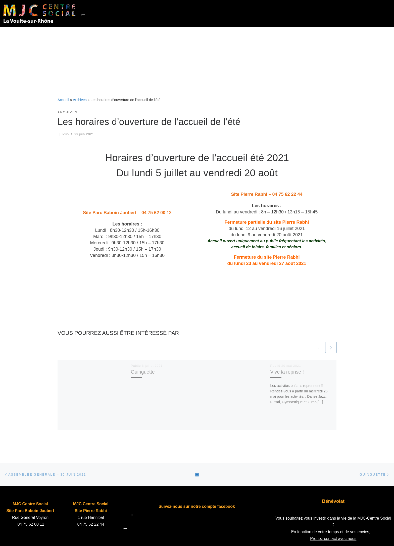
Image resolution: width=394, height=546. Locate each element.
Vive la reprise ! (287, 372)
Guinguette (143, 372)
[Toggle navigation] (83, 15)
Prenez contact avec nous (333, 538)
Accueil (63, 100)
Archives (80, 100)
